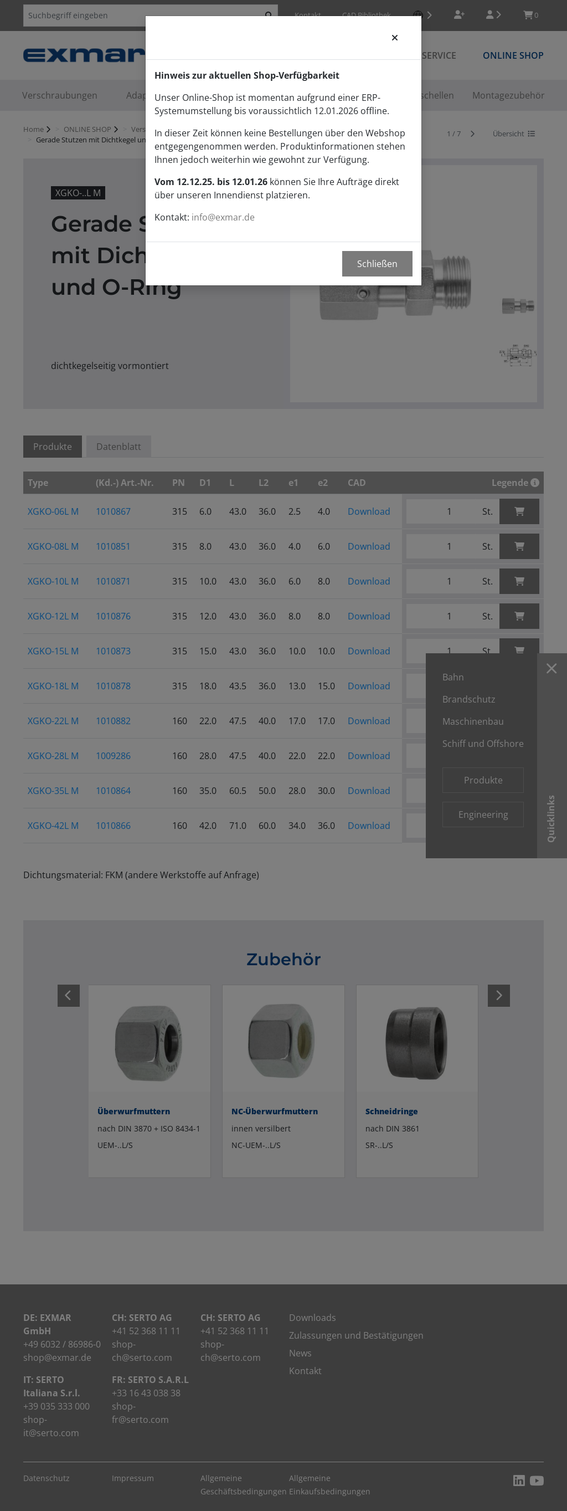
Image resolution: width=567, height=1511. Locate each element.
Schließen (377, 264)
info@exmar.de (223, 217)
